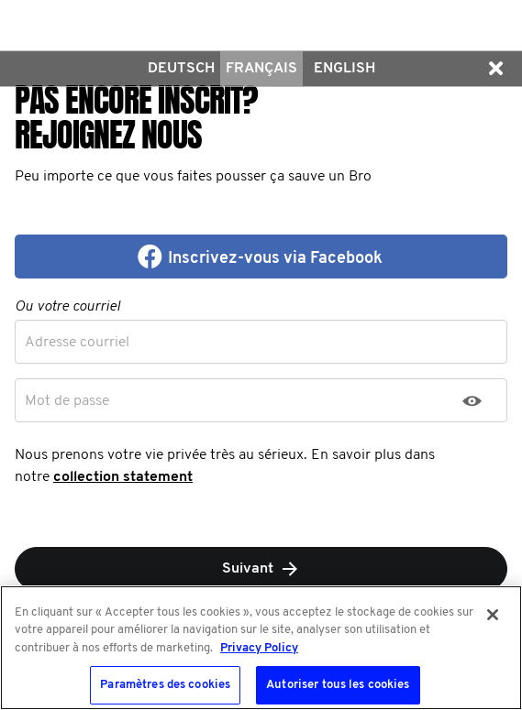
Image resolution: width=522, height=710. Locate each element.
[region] (261, 647)
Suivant (261, 569)
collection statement (123, 477)
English (344, 68)
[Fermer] (492, 615)
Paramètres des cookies (165, 685)
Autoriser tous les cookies (337, 685)
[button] (495, 68)
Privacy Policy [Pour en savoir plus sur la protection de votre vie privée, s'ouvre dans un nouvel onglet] (259, 648)
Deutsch (181, 68)
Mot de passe (67, 401)
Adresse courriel (77, 342)
